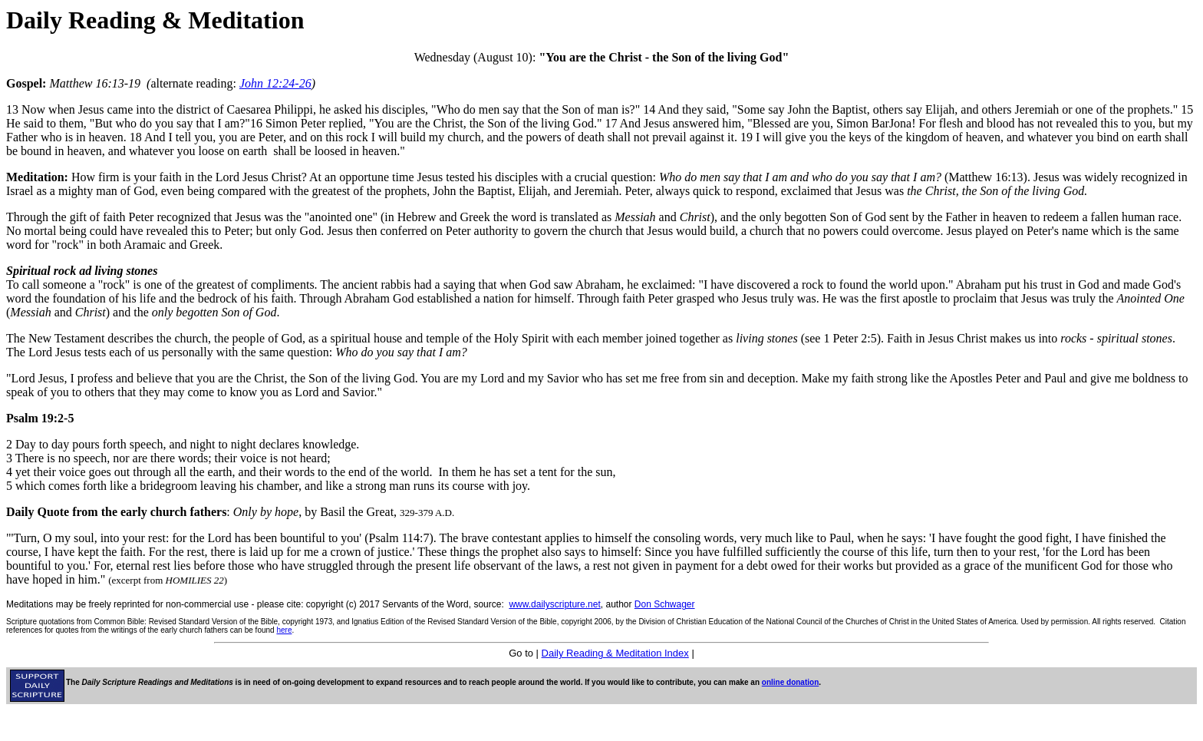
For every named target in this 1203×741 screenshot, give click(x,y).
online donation (790, 682)
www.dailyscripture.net (554, 604)
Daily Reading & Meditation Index (615, 653)
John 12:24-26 (275, 83)
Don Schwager (664, 604)
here (284, 630)
